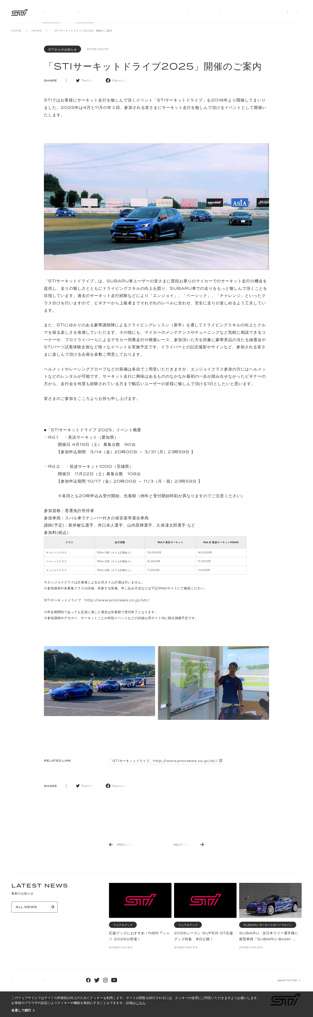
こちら (141, 1003)
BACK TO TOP (287, 980)
